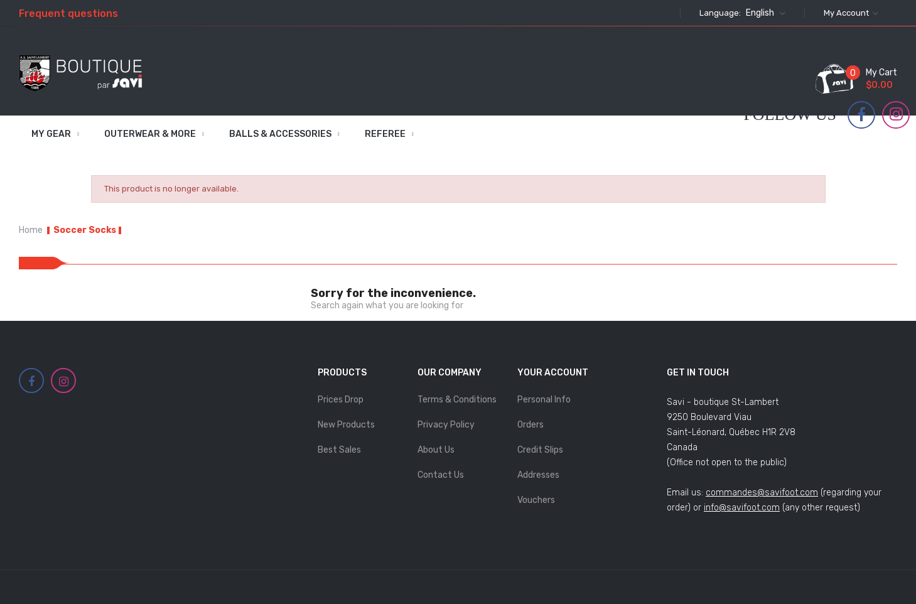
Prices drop (341, 399)
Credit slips (540, 450)
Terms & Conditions (457, 399)
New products (346, 424)
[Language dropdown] (764, 13)
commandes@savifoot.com (762, 492)
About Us (436, 450)
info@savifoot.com (742, 507)
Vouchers (536, 500)
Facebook (861, 115)
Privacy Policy (446, 424)
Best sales (339, 450)
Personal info (544, 399)
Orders (530, 424)
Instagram (896, 114)
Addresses (538, 475)
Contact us (441, 475)
